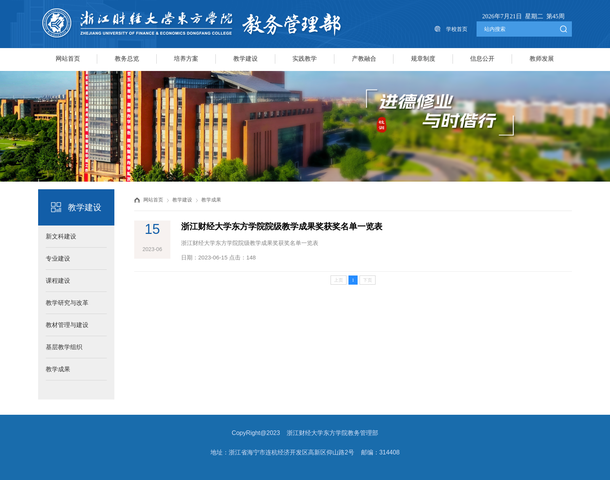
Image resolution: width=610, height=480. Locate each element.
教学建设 (245, 58)
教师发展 (542, 58)
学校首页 (456, 29)
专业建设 (58, 258)
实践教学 (304, 58)
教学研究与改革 (67, 303)
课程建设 (58, 280)
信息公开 (482, 58)
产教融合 (364, 58)
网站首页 (68, 58)
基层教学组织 (64, 347)
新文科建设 (61, 236)
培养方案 (186, 58)
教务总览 (127, 58)
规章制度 (423, 58)
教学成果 (58, 369)
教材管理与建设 (67, 325)
